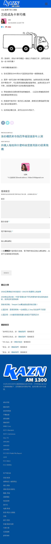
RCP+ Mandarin (8, 430)
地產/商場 (6, 508)
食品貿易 (6, 501)
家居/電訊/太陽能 (9, 512)
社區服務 (6, 532)
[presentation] (17, 262)
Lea (2, 10)
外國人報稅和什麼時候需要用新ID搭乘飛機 (24, 147)
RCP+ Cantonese (9, 434)
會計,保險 (6, 485)
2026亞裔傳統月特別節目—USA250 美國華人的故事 (21, 292)
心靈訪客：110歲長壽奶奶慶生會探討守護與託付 (20, 315)
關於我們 (6, 407)
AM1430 (6, 445)
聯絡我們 (22, 331)
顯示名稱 (5, 221)
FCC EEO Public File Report (12, 453)
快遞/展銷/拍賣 (8, 524)
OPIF (5, 457)
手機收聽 (6, 415)
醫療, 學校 (6, 493)
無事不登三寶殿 (11, 10)
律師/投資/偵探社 (9, 489)
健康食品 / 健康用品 (10, 481)
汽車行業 (6, 528)
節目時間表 (7, 411)
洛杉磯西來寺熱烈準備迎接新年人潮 (22, 136)
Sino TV (6, 438)
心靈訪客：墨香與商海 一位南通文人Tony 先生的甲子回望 (23, 309)
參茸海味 (6, 535)
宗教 (4, 516)
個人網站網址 (6, 241)
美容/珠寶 (6, 478)
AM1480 (6, 449)
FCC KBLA (6, 461)
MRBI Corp (7, 426)
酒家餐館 (6, 497)
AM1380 (6, 442)
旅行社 (5, 505)
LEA (25, 174)
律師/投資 (18, 342)
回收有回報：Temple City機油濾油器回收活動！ (19, 304)
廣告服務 (6, 418)
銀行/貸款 (6, 520)
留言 (3, 199)
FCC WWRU (7, 465)
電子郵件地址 (7, 231)
